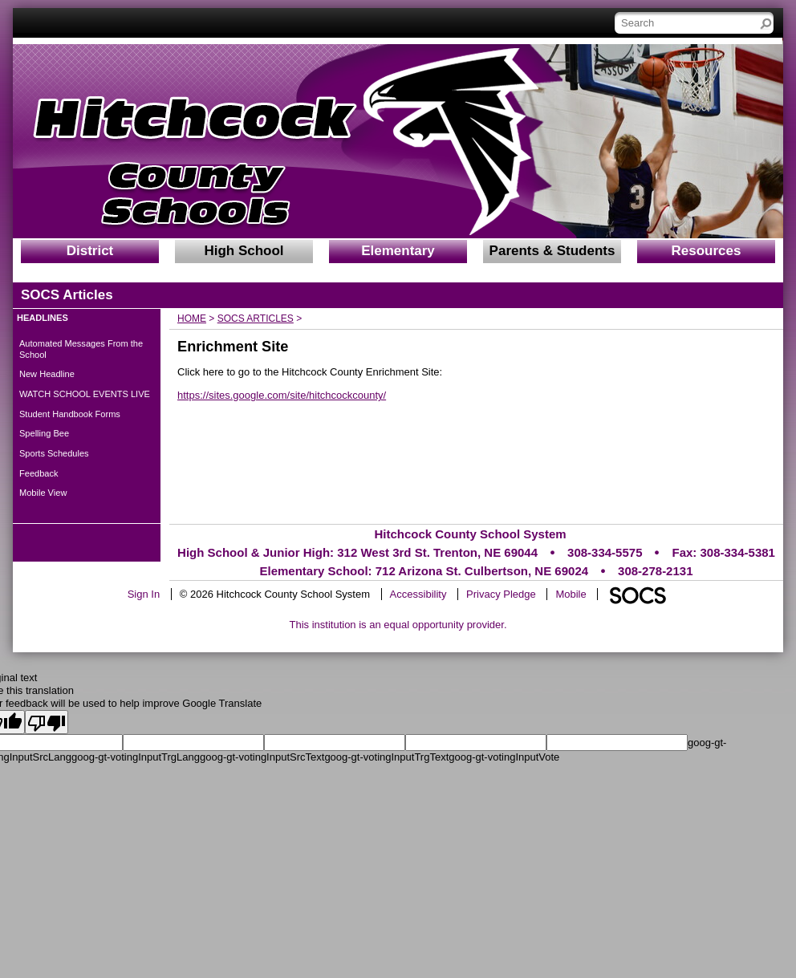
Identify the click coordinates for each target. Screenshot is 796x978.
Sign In (144, 594)
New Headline (47, 374)
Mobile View (43, 492)
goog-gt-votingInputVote (504, 757)
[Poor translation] (46, 722)
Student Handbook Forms (69, 414)
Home (191, 318)
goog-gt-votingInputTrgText (386, 757)
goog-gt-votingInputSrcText (262, 757)
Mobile (570, 594)
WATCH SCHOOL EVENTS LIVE (84, 394)
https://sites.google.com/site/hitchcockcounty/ (281, 395)
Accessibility (418, 594)
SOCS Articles (255, 318)
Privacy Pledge (501, 594)
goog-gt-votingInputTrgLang (135, 757)
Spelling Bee (44, 433)
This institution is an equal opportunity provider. (398, 625)
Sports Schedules (54, 453)
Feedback (39, 473)
